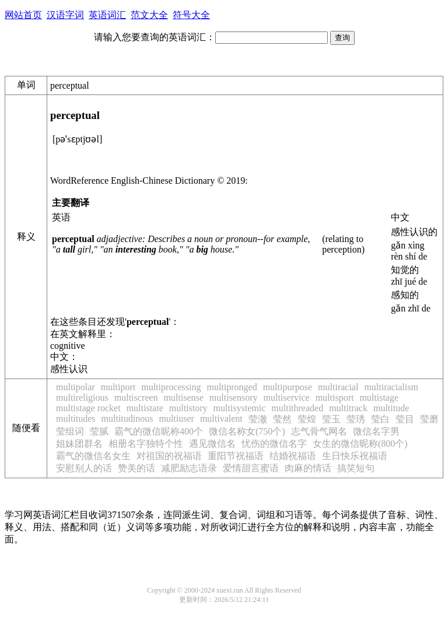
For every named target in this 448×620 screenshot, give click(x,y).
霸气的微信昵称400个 (158, 431)
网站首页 (23, 15)
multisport (335, 397)
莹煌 (307, 419)
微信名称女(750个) (247, 431)
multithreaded (297, 408)
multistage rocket (88, 408)
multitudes (76, 418)
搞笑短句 (355, 468)
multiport (118, 387)
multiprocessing (171, 387)
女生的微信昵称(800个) (360, 444)
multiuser (176, 418)
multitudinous (127, 418)
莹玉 (331, 419)
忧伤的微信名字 (274, 444)
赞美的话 (136, 468)
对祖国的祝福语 (169, 456)
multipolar (75, 387)
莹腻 (99, 431)
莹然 (282, 419)
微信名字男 (376, 431)
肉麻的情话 (308, 468)
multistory (188, 408)
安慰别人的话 (84, 468)
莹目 (405, 419)
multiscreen (136, 397)
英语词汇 (107, 15)
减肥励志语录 (189, 468)
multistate (145, 408)
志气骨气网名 (319, 431)
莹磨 (429, 419)
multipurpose (287, 387)
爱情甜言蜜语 (251, 468)
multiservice (287, 397)
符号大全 (191, 15)
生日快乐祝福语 (354, 456)
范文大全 (149, 15)
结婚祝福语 (293, 456)
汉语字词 (65, 15)
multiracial (338, 387)
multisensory (233, 397)
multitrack (348, 408)
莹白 (380, 419)
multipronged (231, 387)
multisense (183, 397)
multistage (378, 397)
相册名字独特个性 (145, 444)
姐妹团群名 (79, 444)
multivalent (221, 418)
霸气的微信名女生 (93, 456)
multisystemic (240, 408)
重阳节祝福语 (236, 456)
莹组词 (70, 431)
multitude (391, 408)
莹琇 (355, 419)
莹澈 (258, 419)
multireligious (82, 397)
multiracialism (391, 387)
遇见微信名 (212, 444)
